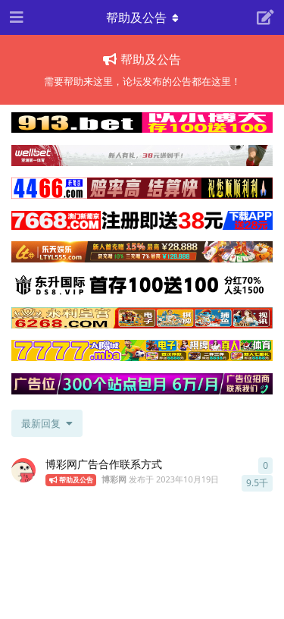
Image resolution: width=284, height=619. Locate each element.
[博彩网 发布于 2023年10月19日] (23, 470)
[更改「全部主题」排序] (47, 423)
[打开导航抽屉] (15, 17)
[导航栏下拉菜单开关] (142, 17)
